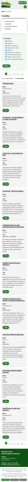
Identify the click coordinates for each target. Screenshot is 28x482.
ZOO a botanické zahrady (15, 59)
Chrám (5, 129)
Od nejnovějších (8, 78)
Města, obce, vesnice (14, 52)
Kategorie (8, 38)
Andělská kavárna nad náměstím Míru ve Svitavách (13, 226)
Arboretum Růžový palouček (13, 335)
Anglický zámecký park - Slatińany (12, 264)
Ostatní (10, 50)
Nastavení (23, 479)
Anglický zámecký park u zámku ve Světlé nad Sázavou (14, 300)
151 (21, 73)
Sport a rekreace (13, 45)
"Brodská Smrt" (8, 83)
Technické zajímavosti (14, 55)
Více (5, 110)
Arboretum (6, 344)
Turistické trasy (9, 21)
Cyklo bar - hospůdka (9, 236)
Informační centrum (11, 26)
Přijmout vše (5, 479)
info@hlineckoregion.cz (13, 464)
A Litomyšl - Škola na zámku (13, 191)
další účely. (19, 471)
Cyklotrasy (8, 24)
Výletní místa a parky (14, 57)
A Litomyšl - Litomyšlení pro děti (13, 154)
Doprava (10, 43)
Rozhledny (8, 29)
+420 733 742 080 (12, 463)
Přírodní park (6, 310)
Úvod (2, 11)
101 (18, 73)
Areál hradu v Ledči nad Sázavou (11, 409)
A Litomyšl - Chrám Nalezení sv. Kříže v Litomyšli (13, 118)
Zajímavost (6, 93)
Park (4, 274)
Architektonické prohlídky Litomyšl (12, 371)
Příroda (10, 41)
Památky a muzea (13, 48)
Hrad (4, 420)
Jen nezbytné (14, 479)
